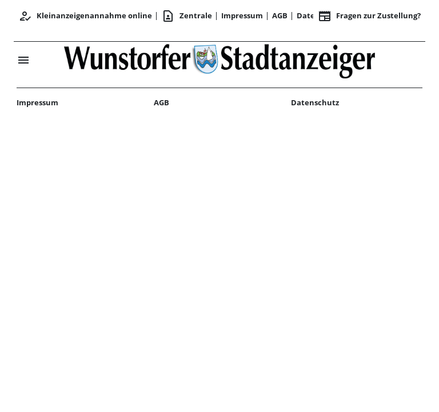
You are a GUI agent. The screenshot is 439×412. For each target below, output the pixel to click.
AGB (280, 15)
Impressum (242, 15)
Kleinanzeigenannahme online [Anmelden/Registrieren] (85, 16)
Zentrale (186, 16)
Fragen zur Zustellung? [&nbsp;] (369, 16)
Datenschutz (315, 102)
